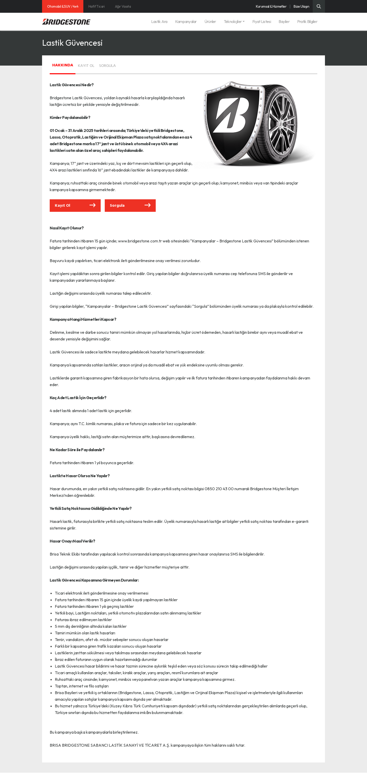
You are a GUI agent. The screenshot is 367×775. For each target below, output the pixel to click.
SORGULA (130, 65)
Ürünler (210, 21)
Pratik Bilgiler (307, 21)
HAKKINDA (67, 64)
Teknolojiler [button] (233, 21)
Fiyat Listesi (261, 21)
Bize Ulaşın (301, 6)
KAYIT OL (99, 65)
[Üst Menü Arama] (319, 6)
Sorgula (130, 207)
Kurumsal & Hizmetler (271, 6)
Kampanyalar (186, 21)
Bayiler (284, 21)
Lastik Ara (159, 21)
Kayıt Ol (75, 207)
